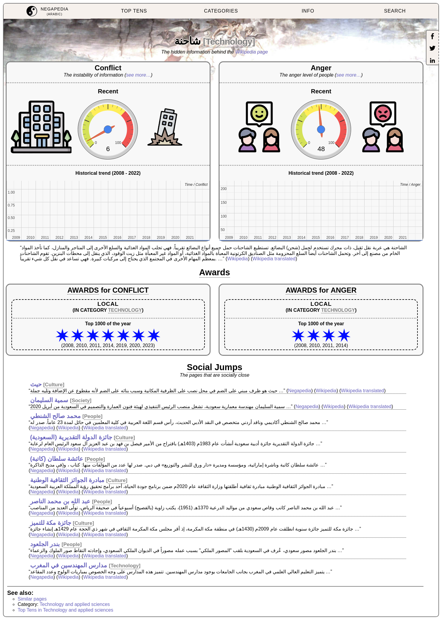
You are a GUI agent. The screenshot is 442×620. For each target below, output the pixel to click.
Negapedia (299, 390)
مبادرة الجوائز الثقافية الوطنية (67, 480)
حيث (36, 384)
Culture (54, 385)
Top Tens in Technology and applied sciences (65, 610)
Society (81, 400)
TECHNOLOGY (125, 310)
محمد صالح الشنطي (55, 416)
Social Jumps (215, 367)
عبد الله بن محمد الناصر (60, 501)
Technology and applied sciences (75, 604)
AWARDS (83, 290)
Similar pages (32, 598)
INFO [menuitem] (308, 10)
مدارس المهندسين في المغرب (68, 565)
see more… (138, 75)
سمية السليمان (49, 400)
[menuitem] (47, 11)
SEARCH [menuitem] (395, 10)
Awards (214, 272)
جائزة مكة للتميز (50, 522)
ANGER (344, 290)
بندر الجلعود (45, 544)
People (92, 416)
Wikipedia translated (273, 258)
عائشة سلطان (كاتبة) (56, 458)
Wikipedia (237, 258)
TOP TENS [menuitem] (134, 10)
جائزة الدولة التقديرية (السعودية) (71, 437)
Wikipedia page (251, 51)
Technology (229, 41)
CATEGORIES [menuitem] (221, 10)
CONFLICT (130, 290)
